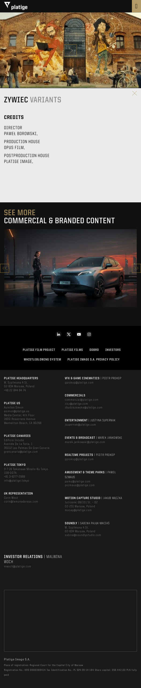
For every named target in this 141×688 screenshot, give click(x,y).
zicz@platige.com (76, 404)
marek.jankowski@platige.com (85, 442)
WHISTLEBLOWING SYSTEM (42, 359)
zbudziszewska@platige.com (84, 407)
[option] (70, 268)
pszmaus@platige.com (80, 485)
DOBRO (94, 350)
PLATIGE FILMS (72, 350)
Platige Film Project (39, 350)
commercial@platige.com (82, 399)
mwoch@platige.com (17, 566)
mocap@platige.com (78, 510)
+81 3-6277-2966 (14, 476)
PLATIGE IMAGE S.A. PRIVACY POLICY (94, 359)
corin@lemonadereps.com (21, 501)
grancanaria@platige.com (21, 451)
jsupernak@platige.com (80, 424)
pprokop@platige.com (79, 382)
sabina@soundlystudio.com (83, 535)
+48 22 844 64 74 (15, 390)
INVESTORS (113, 350)
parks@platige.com (78, 481)
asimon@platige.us (16, 411)
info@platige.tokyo (16, 480)
